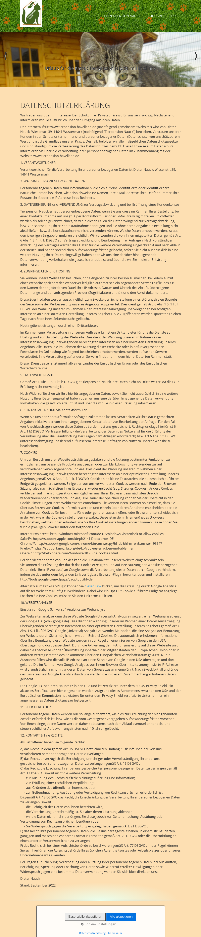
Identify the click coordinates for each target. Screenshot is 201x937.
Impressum (98, 916)
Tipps (173, 16)
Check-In (155, 16)
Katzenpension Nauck (122, 16)
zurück (5, 60)
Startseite (79, 916)
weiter (196, 60)
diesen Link (93, 586)
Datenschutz (119, 916)
